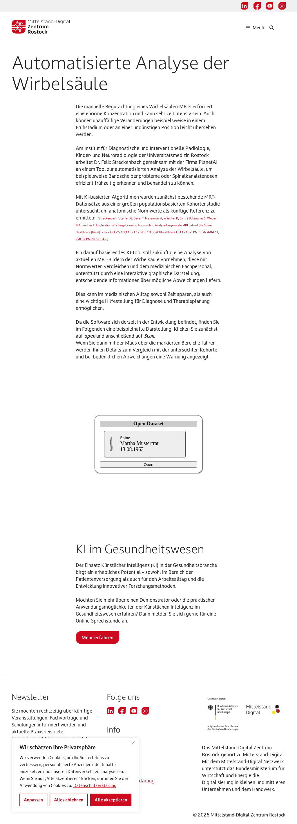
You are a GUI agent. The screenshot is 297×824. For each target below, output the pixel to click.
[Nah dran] (133, 742)
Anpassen (33, 800)
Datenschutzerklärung (94, 785)
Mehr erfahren (97, 637)
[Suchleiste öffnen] (277, 27)
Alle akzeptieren (111, 800)
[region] (75, 775)
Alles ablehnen (68, 800)
